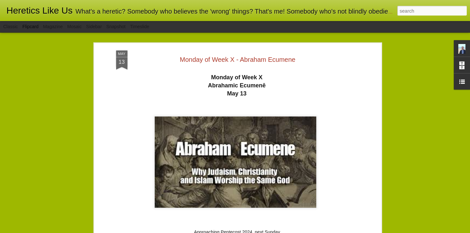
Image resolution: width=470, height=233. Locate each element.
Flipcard (30, 26)
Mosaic (74, 26)
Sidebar (94, 26)
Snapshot (116, 26)
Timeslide (139, 26)
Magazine (53, 26)
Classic (10, 26)
